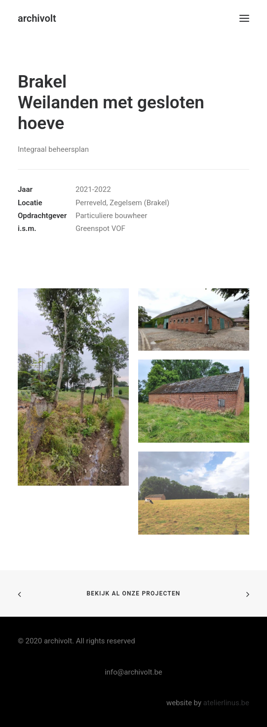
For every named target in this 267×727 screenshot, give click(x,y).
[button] (244, 18)
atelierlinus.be (226, 702)
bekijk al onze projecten (133, 593)
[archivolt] (37, 18)
